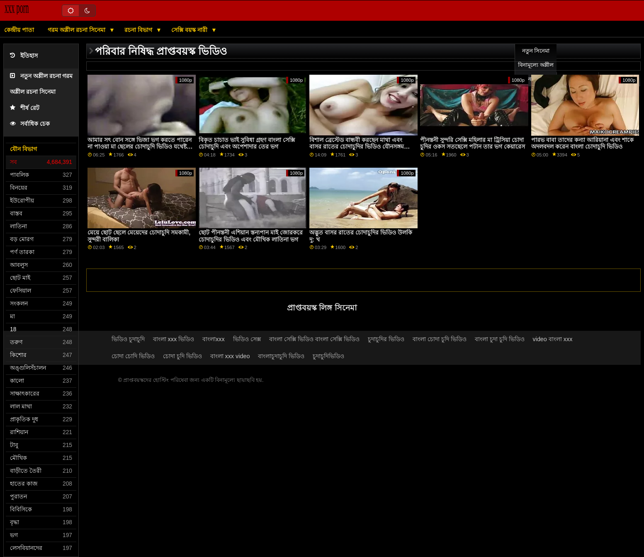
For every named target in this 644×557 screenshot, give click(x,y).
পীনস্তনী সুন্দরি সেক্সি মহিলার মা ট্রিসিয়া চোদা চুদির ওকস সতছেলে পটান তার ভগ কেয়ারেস (472, 143)
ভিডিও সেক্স (247, 339)
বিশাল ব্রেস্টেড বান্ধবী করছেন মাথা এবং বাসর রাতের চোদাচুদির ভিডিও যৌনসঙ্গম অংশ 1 (356, 147)
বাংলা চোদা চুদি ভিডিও (440, 339)
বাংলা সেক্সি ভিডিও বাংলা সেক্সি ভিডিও (314, 339)
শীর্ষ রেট (24, 108)
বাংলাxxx (213, 339)
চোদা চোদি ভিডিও (133, 356)
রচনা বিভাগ (139, 30)
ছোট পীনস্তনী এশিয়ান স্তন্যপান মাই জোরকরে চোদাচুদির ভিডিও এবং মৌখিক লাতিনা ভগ (251, 236)
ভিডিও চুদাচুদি (128, 339)
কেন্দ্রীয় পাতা (19, 30)
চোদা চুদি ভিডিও (182, 356)
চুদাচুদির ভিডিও (386, 339)
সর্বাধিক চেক (30, 124)
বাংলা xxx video (230, 356)
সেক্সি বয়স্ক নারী (190, 30)
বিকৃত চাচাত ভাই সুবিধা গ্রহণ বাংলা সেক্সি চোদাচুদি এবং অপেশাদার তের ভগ (247, 143)
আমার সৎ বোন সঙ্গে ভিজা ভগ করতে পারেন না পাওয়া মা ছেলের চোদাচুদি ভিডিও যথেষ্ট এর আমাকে (139, 147)
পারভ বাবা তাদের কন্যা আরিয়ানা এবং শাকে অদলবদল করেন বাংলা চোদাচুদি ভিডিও (582, 143)
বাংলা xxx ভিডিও (173, 339)
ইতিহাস (24, 56)
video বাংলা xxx (553, 339)
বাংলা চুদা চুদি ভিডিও (500, 339)
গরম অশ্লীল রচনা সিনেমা (77, 30)
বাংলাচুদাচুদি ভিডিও (281, 356)
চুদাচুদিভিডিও (328, 356)
